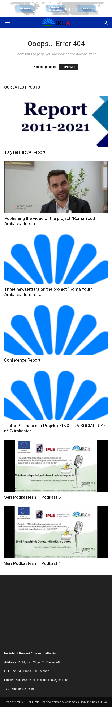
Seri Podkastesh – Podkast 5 (32, 497)
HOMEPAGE (68, 67)
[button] (106, 22)
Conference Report (22, 360)
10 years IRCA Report (25, 152)
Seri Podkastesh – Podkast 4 (32, 563)
